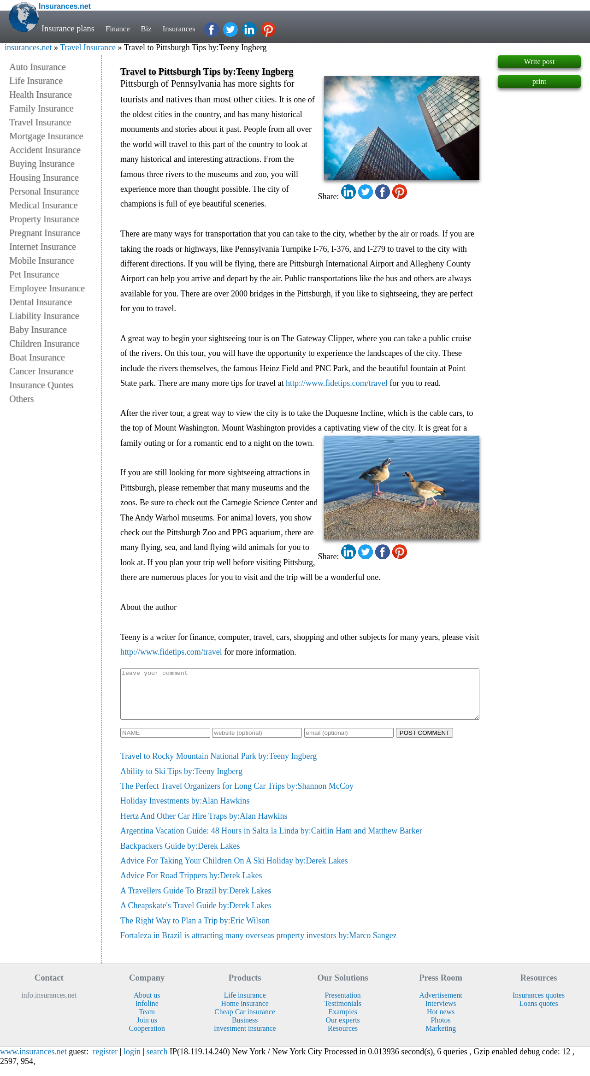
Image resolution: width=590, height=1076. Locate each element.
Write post (539, 61)
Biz (149, 28)
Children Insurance (44, 343)
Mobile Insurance (41, 260)
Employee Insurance (47, 288)
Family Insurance (41, 108)
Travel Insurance (88, 47)
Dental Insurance (40, 302)
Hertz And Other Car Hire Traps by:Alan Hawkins (203, 825)
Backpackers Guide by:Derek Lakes (180, 855)
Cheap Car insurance (244, 1021)
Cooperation (147, 1038)
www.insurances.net (33, 1061)
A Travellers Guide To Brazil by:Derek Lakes (195, 900)
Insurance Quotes (41, 385)
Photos (441, 1030)
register (105, 1061)
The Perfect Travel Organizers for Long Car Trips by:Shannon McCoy (237, 795)
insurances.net (28, 47)
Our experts (343, 1030)
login (132, 1061)
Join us (146, 1030)
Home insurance (245, 1013)
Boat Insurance (37, 357)
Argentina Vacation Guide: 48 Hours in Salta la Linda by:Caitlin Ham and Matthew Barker (271, 840)
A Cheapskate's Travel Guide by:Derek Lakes (195, 915)
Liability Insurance (44, 316)
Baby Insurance (38, 330)
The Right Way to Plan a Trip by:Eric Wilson (195, 930)
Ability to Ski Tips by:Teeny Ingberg (181, 781)
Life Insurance (36, 81)
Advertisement (440, 1005)
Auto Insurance (37, 67)
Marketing (440, 1038)
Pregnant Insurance (44, 233)
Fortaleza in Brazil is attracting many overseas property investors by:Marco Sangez (258, 945)
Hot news (440, 1021)
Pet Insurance (34, 274)
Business (245, 1030)
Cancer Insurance (41, 371)
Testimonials (342, 1013)
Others (21, 399)
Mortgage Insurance (46, 136)
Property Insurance (44, 219)
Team (147, 1021)
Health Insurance (40, 94)
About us (147, 1005)
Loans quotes (538, 1013)
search (157, 1061)
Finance (119, 28)
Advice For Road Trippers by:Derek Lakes (191, 885)
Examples (342, 1021)
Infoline (147, 1013)
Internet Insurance (42, 247)
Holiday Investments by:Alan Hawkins (184, 810)
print (539, 81)
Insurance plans (67, 28)
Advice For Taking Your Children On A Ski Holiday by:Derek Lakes (234, 870)
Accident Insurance (45, 150)
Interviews (440, 1013)
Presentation (343, 1005)
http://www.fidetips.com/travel (337, 383)
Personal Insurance (44, 191)
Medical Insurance (43, 205)
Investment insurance (245, 1038)
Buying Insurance (42, 164)
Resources (343, 1038)
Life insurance (245, 1005)
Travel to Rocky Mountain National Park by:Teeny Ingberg (218, 765)
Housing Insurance (44, 177)
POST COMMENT (425, 742)
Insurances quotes (539, 1005)
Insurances (184, 28)
